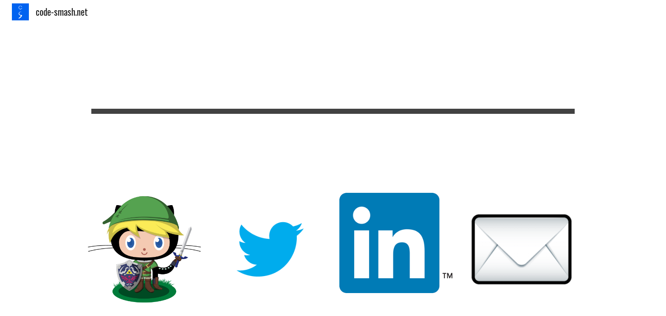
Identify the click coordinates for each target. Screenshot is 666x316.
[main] (333, 103)
